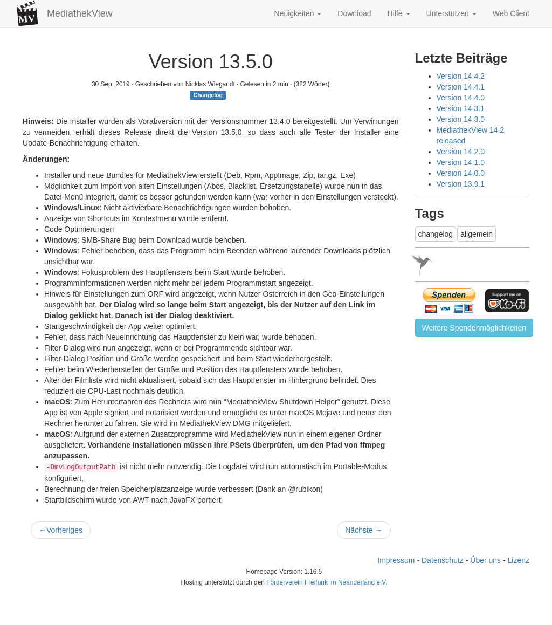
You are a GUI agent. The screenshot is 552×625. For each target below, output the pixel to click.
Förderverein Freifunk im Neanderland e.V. (326, 582)
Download (354, 13)
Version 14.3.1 (461, 108)
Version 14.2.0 (461, 151)
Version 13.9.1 (461, 184)
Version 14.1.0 (461, 162)
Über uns (485, 560)
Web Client (511, 13)
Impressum (396, 560)
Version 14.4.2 (461, 76)
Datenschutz (443, 560)
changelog (435, 234)
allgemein (476, 234)
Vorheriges (60, 530)
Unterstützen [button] (451, 13)
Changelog (208, 95)
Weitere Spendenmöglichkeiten (474, 328)
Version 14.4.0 (461, 97)
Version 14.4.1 (461, 87)
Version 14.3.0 (461, 119)
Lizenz (518, 560)
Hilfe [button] (399, 13)
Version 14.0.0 (461, 173)
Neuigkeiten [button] (298, 13)
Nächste (363, 530)
